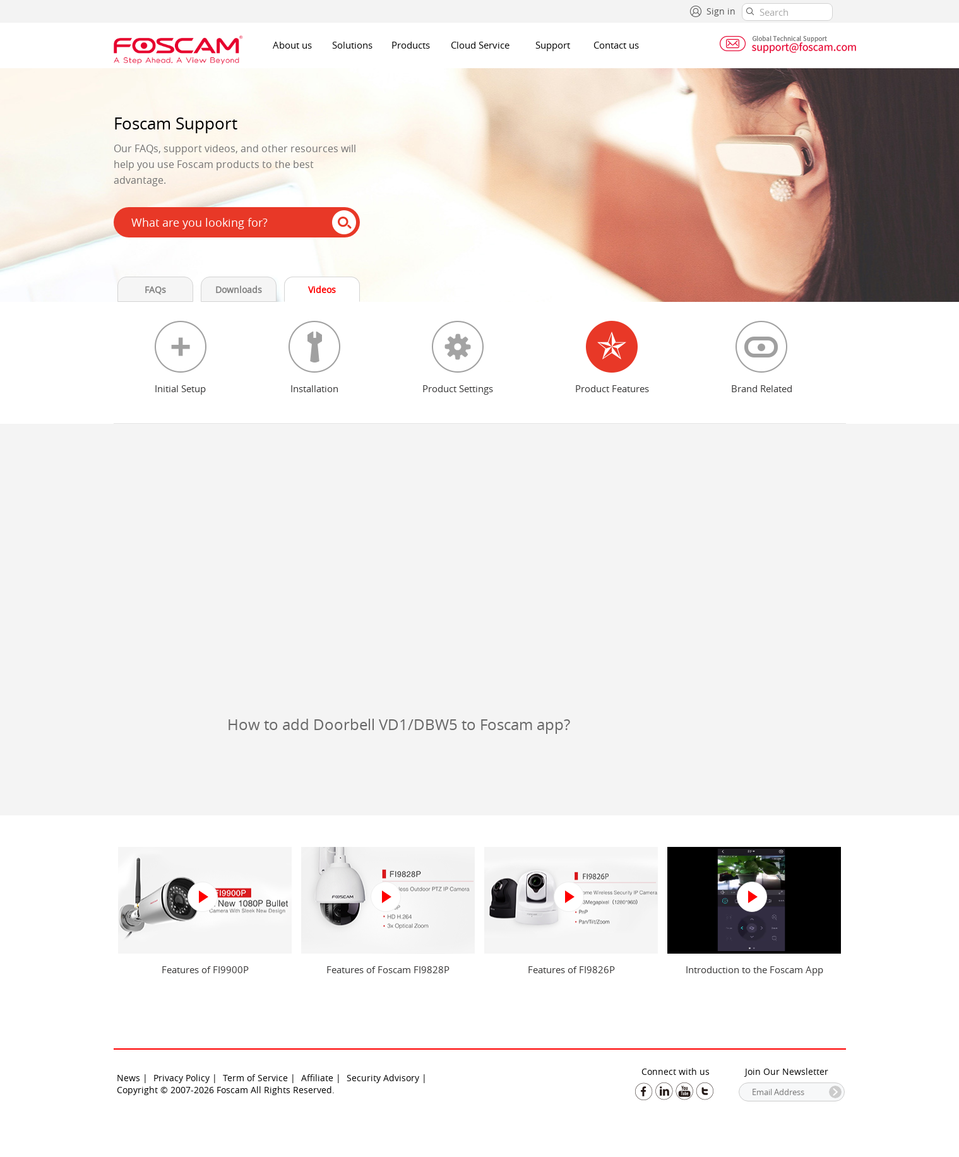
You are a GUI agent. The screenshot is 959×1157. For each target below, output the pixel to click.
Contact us (616, 45)
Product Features (612, 388)
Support (552, 45)
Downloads (238, 290)
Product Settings (457, 388)
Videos (322, 290)
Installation (314, 388)
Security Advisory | (387, 1078)
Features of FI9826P (571, 969)
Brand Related (761, 388)
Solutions (352, 45)
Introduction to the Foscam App (754, 969)
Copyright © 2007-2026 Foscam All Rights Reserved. (226, 1090)
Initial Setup (180, 388)
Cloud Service (480, 45)
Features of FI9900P (205, 969)
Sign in (721, 11)
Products (410, 45)
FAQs (155, 290)
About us (292, 45)
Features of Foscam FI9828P (388, 969)
